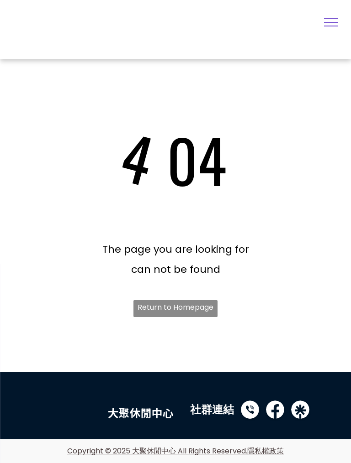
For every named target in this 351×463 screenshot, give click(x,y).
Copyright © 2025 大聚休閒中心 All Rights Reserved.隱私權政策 (175, 451)
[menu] (331, 22)
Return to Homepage (175, 307)
